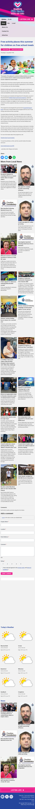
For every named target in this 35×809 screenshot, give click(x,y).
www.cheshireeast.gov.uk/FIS (7, 145)
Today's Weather (7, 627)
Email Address (5, 537)
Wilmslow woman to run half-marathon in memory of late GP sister (9, 246)
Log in (3, 517)
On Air (10, 19)
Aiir (33, 804)
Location (3, 529)
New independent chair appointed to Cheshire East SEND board (26, 414)
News (3, 23)
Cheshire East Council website (8, 137)
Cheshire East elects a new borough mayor (9, 413)
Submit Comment (6, 573)
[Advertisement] (12, 602)
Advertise (5, 35)
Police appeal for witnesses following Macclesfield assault (9, 278)
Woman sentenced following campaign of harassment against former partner (26, 303)
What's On (5, 27)
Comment (3, 544)
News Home (6, 49)
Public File (21, 795)
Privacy (32, 797)
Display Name (5, 521)
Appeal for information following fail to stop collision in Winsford (26, 384)
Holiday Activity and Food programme (17, 97)
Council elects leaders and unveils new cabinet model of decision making (26, 441)
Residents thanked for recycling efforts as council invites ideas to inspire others (9, 172)
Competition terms (26, 797)
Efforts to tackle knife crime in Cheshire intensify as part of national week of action (9, 387)
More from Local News (17, 49)
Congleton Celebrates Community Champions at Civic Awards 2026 (26, 276)
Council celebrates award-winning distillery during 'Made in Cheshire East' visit (9, 441)
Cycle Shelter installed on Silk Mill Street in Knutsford (26, 471)
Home (4, 19)
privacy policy (21, 567)
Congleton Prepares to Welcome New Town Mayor (26, 342)
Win (8, 23)
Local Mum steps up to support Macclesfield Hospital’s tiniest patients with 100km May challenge (9, 351)
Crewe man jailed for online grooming (26, 212)
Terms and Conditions (29, 795)
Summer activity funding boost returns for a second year (9, 309)
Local (13, 23)
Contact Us (5, 31)
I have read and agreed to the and (17, 568)
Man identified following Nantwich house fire (9, 205)
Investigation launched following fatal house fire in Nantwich (26, 239)
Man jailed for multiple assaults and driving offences (26, 177)
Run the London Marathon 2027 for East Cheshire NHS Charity (9, 477)
